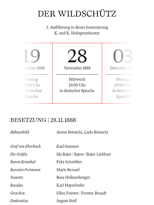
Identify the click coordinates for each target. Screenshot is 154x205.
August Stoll (66, 201)
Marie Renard (67, 170)
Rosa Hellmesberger (73, 177)
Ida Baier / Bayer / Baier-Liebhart (83, 154)
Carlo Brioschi (96, 132)
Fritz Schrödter (69, 162)
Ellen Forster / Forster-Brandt (81, 193)
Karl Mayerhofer (70, 185)
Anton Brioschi (69, 132)
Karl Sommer (67, 146)
